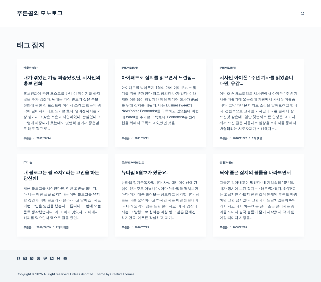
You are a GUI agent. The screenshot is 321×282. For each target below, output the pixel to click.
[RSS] (52, 258)
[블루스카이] (58, 258)
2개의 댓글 (62, 227)
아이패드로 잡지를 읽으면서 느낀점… (158, 77)
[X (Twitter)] (25, 258)
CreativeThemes (122, 274)
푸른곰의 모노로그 (40, 13)
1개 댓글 (257, 138)
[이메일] (65, 258)
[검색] (302, 13)
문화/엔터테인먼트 (132, 162)
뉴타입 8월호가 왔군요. (144, 172)
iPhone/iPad (129, 67)
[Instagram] (31, 258)
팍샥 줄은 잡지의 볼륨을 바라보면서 (255, 172)
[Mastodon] (45, 258)
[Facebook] (18, 258)
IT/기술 (27, 162)
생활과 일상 (30, 67)
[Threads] (38, 258)
